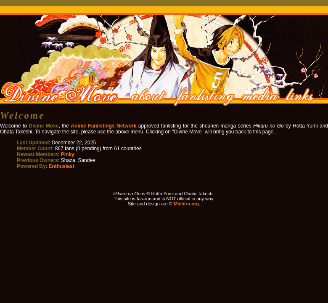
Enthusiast (61, 166)
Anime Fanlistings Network (103, 126)
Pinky (67, 154)
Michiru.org (186, 203)
